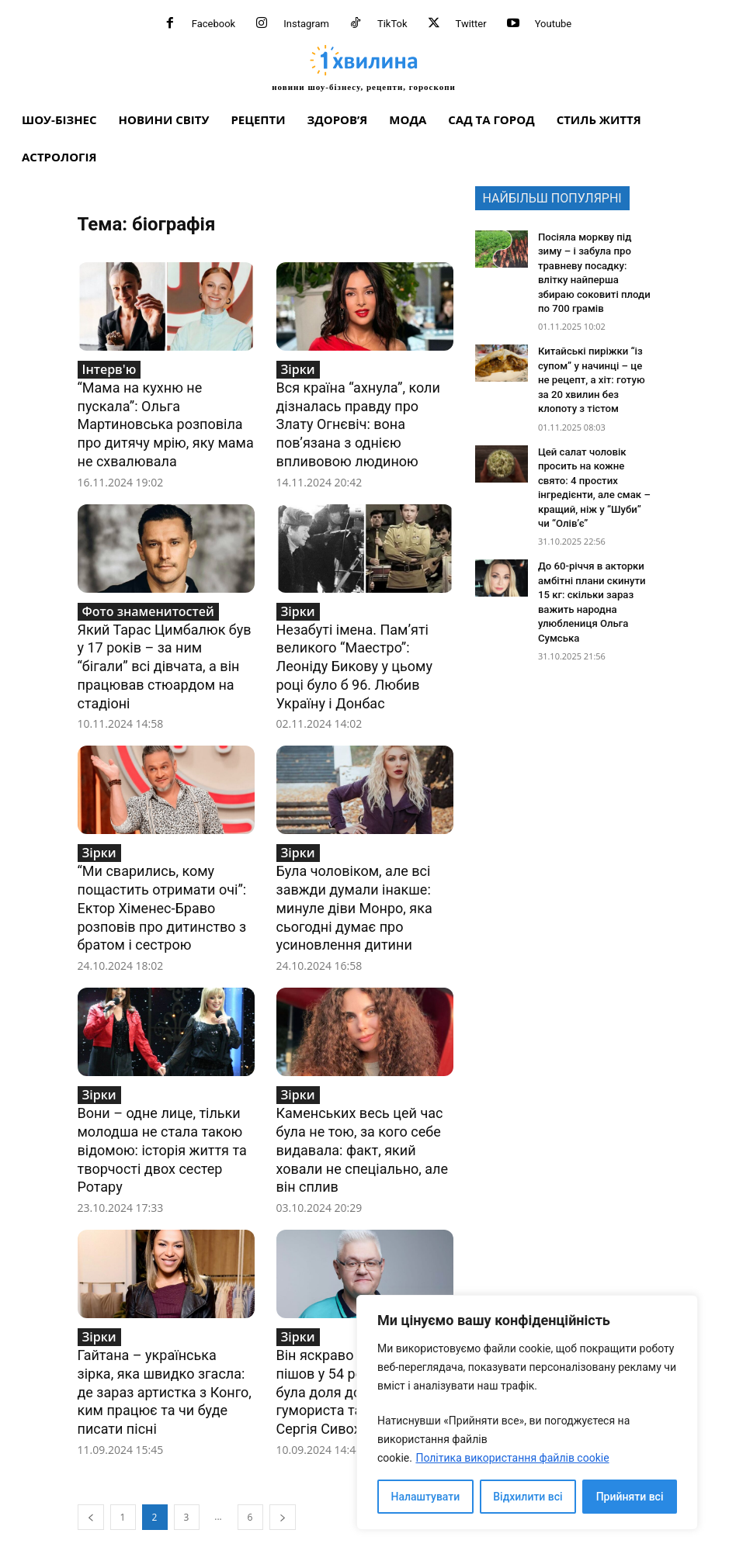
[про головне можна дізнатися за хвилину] (363, 67)
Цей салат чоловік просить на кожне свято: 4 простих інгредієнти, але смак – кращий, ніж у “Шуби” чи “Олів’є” (593, 463)
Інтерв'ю (109, 369)
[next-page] (282, 1483)
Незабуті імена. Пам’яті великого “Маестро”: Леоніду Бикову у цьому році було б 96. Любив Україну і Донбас (354, 656)
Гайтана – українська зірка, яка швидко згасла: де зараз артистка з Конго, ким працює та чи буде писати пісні (165, 1361)
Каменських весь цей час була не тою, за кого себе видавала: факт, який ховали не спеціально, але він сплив (362, 1126)
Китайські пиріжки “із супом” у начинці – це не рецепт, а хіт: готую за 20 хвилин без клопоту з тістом (592, 369)
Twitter (471, 23)
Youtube (553, 23)
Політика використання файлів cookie (512, 1458)
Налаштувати (425, 1496)
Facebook (213, 23)
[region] (527, 1412)
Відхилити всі (527, 1496)
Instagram (306, 23)
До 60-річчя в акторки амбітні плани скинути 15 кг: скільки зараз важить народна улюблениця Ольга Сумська (593, 556)
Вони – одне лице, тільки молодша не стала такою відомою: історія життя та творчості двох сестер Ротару (162, 1126)
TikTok (392, 23)
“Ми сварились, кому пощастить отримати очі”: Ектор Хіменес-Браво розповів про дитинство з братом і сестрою (162, 891)
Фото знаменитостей (148, 604)
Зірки (298, 369)
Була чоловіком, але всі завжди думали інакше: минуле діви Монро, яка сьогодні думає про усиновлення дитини (354, 891)
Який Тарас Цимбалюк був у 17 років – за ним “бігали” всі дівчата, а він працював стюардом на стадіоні (165, 656)
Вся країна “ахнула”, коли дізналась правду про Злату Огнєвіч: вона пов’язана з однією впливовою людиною (358, 421)
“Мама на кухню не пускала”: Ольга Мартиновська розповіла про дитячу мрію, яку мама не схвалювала (166, 421)
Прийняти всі (630, 1496)
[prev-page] (91, 1483)
